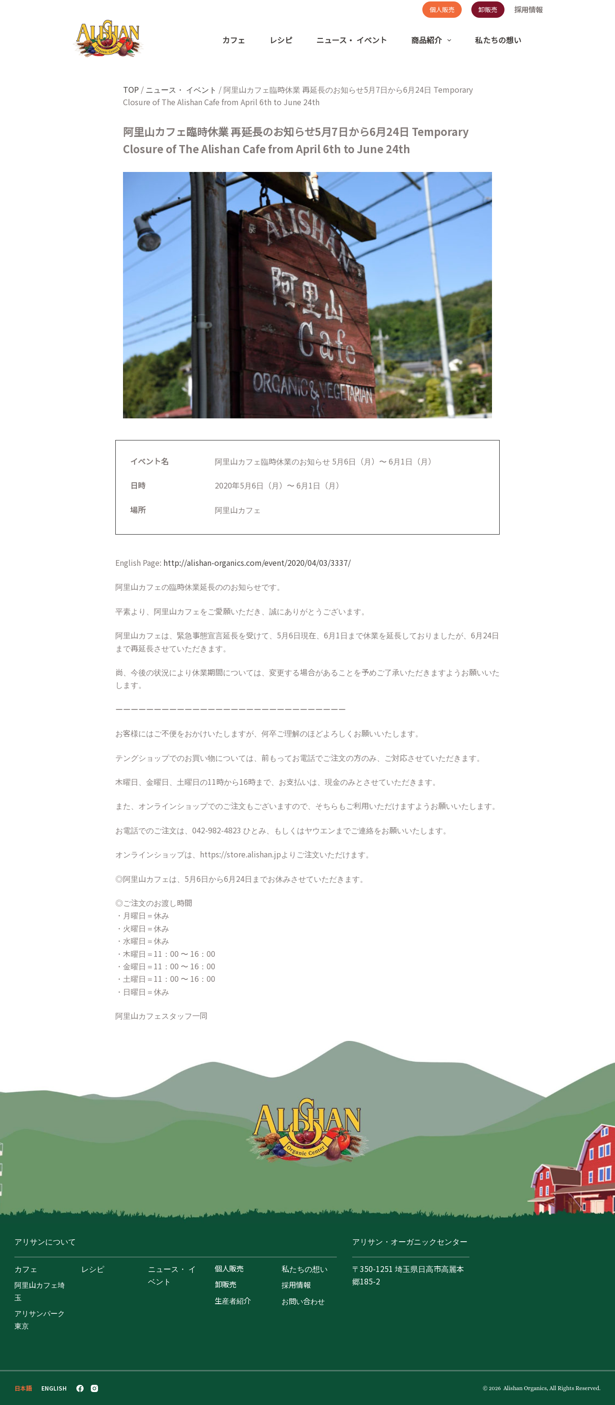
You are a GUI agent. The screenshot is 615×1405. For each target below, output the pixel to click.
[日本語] (23, 1388)
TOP (131, 89)
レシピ (281, 40)
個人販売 (442, 9)
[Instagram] (94, 1388)
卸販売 (488, 9)
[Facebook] (80, 1388)
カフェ (234, 40)
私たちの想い (498, 40)
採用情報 (528, 9)
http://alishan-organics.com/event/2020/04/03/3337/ (257, 562)
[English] (54, 1388)
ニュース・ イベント (352, 40)
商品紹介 (433, 40)
